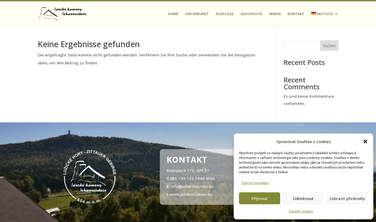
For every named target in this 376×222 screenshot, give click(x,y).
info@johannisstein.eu (192, 186)
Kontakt (296, 14)
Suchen (329, 45)
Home (173, 14)
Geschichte (251, 14)
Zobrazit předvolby (347, 198)
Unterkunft (197, 14)
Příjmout (259, 198)
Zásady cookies (301, 211)
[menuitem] (325, 19)
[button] (365, 141)
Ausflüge (225, 14)
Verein (275, 14)
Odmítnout (303, 198)
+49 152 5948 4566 (196, 178)
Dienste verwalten (255, 183)
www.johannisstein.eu (191, 194)
